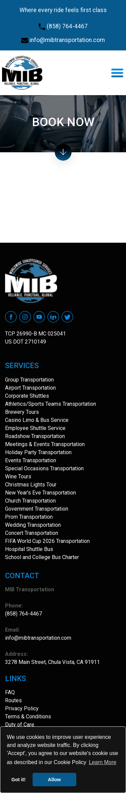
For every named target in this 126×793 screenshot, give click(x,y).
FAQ (10, 692)
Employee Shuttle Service (35, 428)
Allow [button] (54, 779)
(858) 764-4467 (63, 26)
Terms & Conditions (28, 716)
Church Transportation (30, 501)
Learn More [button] (102, 762)
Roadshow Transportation (35, 436)
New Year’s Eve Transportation (40, 492)
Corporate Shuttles (27, 396)
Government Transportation (36, 509)
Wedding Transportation (33, 525)
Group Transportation (29, 379)
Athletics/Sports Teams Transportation (50, 404)
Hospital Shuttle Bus (29, 549)
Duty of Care (19, 724)
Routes (13, 700)
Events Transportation (30, 460)
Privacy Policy (22, 708)
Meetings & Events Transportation (45, 444)
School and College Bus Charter (42, 557)
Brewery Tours (22, 412)
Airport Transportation (30, 388)
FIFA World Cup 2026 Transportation (47, 541)
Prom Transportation (29, 517)
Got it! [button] (18, 779)
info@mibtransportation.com (63, 40)
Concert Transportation (31, 533)
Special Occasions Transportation (44, 468)
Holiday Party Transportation (38, 452)
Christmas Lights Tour (30, 484)
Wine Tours (18, 476)
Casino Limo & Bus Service (37, 420)
